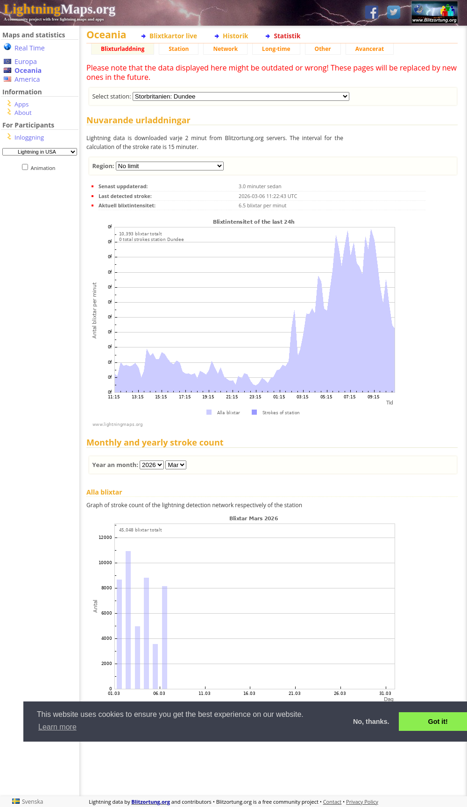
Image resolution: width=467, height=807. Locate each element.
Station (179, 49)
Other (323, 49)
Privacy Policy (362, 801)
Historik (235, 35)
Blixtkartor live (173, 35)
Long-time (276, 49)
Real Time (29, 47)
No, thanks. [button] (371, 721)
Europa (25, 61)
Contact (332, 801)
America (27, 79)
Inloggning (29, 137)
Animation (45, 167)
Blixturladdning (122, 49)
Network (225, 49)
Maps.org (59, 8)
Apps (21, 104)
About (23, 112)
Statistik (287, 35)
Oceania (28, 70)
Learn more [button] (57, 727)
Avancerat (369, 49)
